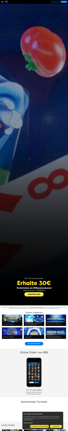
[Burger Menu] (2, 1)
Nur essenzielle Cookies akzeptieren (39, 426)
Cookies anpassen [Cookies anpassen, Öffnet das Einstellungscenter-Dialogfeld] (28, 422)
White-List (20, 307)
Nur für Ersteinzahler (34, 278)
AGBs (58, 308)
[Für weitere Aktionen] (34, 343)
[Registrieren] (55, 2)
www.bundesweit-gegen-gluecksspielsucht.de (57, 307)
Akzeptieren (56, 426)
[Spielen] (64, 2)
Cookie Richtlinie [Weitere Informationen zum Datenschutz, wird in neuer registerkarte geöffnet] (28, 419)
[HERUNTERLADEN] (34, 294)
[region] (42, 420)
